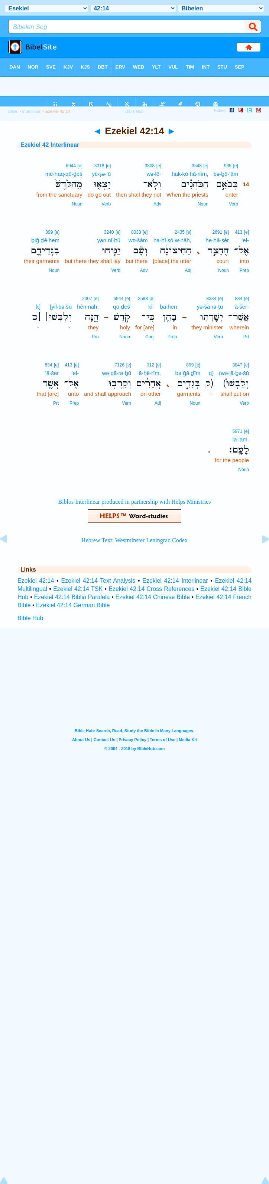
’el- (245, 240)
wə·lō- (153, 174)
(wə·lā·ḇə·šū (234, 373)
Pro (95, 336)
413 (238, 232)
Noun (203, 204)
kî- (151, 306)
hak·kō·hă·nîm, (190, 174)
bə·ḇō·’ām (226, 174)
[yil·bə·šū (61, 306)
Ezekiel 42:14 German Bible (73, 605)
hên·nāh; (87, 306)
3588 (143, 298)
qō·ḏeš (121, 306)
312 (150, 365)
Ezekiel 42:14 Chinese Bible (153, 597)
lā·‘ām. (241, 439)
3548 (197, 165)
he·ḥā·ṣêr (217, 240)
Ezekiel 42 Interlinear (49, 145)
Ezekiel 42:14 (35, 581)
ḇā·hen (168, 306)
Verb (233, 204)
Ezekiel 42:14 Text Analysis (98, 581)
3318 (99, 165)
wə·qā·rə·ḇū (116, 373)
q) (211, 373)
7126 (120, 365)
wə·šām (138, 240)
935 (227, 165)
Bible (12, 111)
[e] (235, 165)
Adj (188, 270)
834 (238, 298)
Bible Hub (30, 618)
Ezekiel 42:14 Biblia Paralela (72, 597)
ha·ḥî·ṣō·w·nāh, (172, 240)
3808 (150, 165)
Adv (157, 204)
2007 (87, 298)
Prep (244, 270)
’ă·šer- (241, 306)
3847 (238, 365)
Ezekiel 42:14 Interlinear (175, 581)
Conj (150, 336)
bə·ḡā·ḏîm (187, 373)
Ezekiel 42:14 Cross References (151, 589)
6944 (71, 165)
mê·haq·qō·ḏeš (63, 174)
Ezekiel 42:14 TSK (78, 589)
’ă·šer (52, 373)
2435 (180, 232)
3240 (109, 232)
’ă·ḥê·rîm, (149, 373)
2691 (218, 232)
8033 (136, 232)
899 (49, 232)
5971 (238, 431)
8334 (212, 298)
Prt (246, 336)
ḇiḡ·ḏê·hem (45, 240)
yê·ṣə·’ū (101, 174)
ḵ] (38, 306)
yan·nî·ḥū (108, 240)
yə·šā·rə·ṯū (210, 306)
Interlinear (31, 111)
